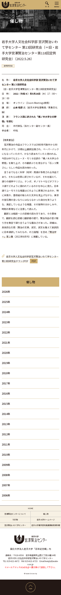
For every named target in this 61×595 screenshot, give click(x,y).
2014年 (6, 414)
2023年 (6, 322)
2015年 (6, 404)
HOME (30, 508)
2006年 (6, 495)
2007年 (6, 485)
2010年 (6, 455)
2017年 (6, 383)
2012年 (6, 434)
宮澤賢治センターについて (15, 514)
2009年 (6, 465)
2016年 (6, 393)
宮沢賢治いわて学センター (15, 525)
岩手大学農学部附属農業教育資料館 (45, 525)
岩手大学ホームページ (46, 519)
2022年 (6, 332)
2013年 (6, 424)
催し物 (45, 514)
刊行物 (15, 519)
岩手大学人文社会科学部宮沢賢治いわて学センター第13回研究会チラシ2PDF (30, 259)
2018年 (6, 373)
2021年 (6, 342)
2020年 (6, 353)
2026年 (6, 292)
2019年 (6, 363)
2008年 (6, 475)
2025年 (6, 302)
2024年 (6, 312)
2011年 (6, 444)
